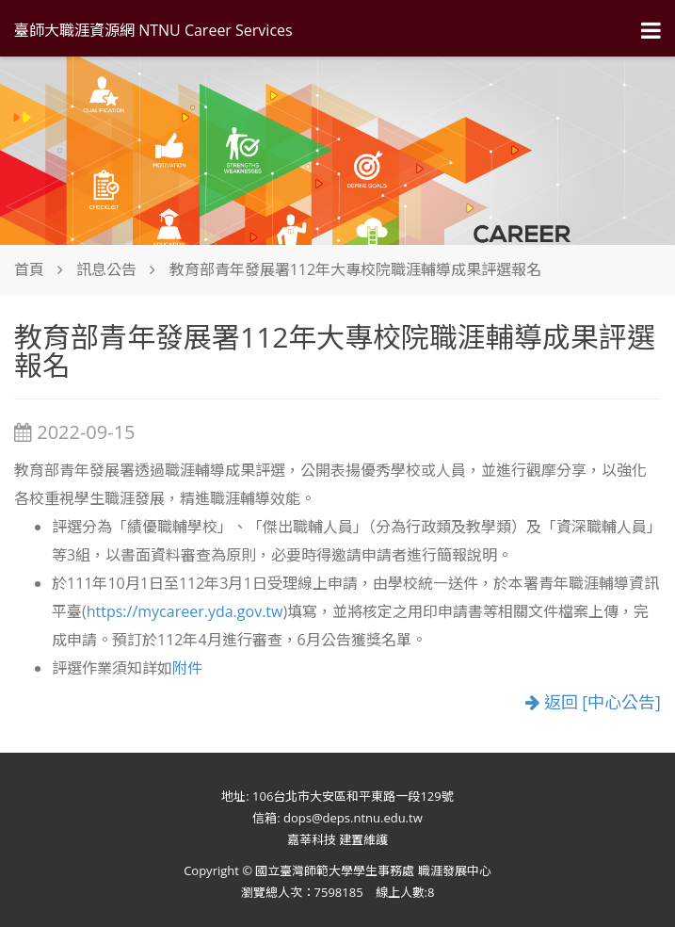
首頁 (29, 269)
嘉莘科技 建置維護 (337, 839)
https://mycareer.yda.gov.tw (185, 611)
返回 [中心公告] (593, 702)
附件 (187, 668)
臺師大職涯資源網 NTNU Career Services (153, 30)
